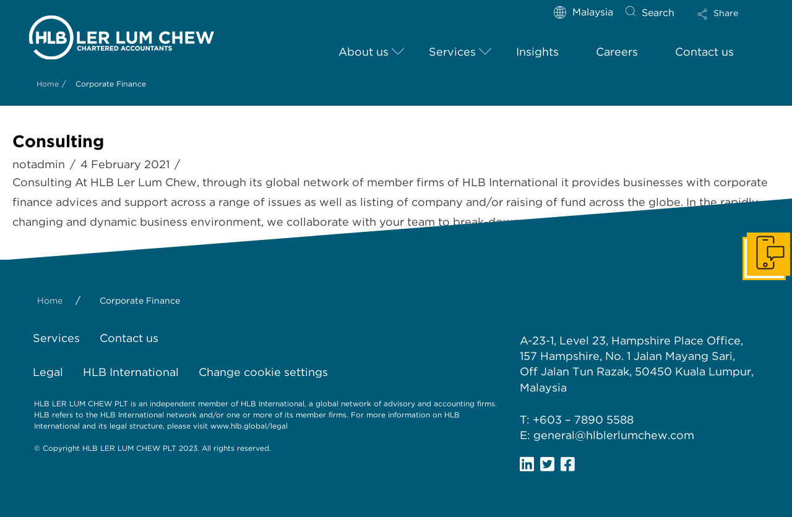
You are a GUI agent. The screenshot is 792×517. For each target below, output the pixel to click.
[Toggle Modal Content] (728, 22)
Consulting (58, 141)
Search (658, 13)
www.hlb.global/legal (249, 425)
